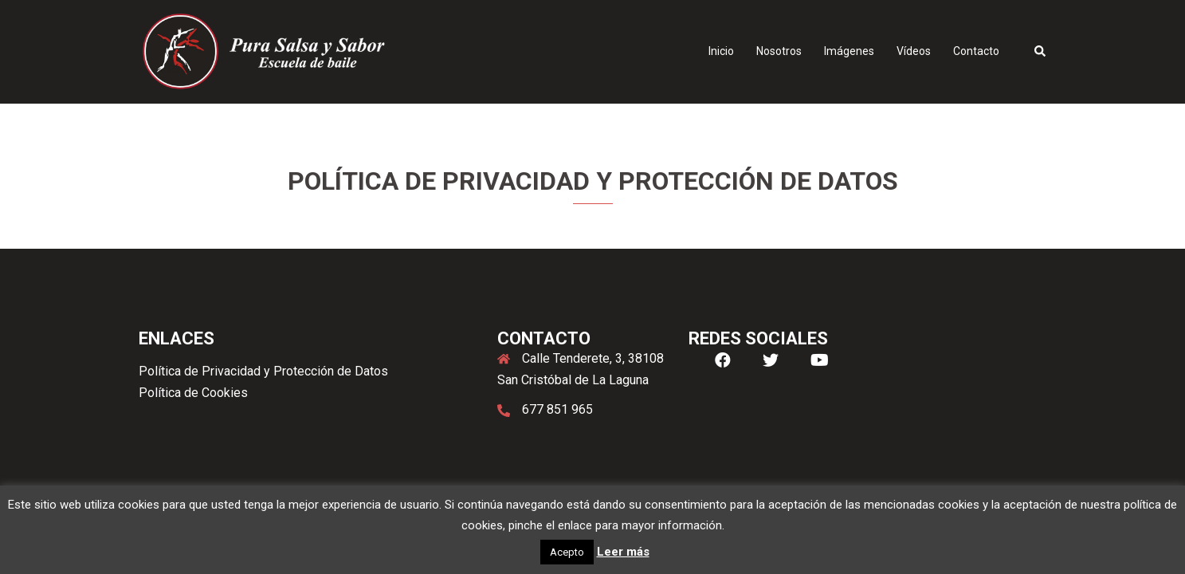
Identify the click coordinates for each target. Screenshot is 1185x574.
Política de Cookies (193, 392)
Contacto (976, 51)
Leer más (623, 552)
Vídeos (914, 51)
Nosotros (779, 51)
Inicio (721, 51)
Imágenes (849, 51)
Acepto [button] (567, 552)
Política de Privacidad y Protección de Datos (263, 371)
